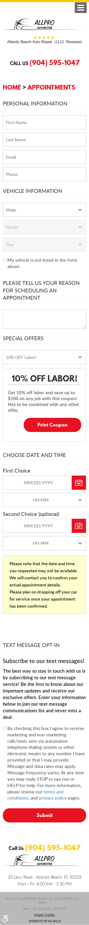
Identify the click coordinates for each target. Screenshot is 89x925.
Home (12, 87)
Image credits (44, 915)
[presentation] (39, 629)
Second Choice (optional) (31, 513)
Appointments (51, 87)
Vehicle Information (32, 190)
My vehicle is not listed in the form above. (42, 263)
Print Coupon (52, 425)
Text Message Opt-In (31, 644)
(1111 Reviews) (44, 42)
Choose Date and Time (34, 454)
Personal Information (35, 103)
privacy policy (53, 798)
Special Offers (23, 338)
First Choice (16, 470)
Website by (44, 921)
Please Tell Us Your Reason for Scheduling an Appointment (41, 290)
